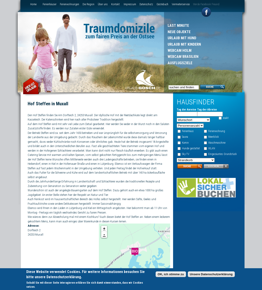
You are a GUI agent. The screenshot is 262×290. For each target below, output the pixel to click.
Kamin (184, 142)
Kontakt (115, 4)
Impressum (130, 4)
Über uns (103, 4)
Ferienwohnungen (69, 4)
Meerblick (213, 136)
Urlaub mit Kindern (184, 44)
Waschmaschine (216, 142)
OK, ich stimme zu (171, 275)
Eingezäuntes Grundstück (222, 154)
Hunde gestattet (190, 148)
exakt (225, 118)
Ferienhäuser (49, 4)
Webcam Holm (179, 50)
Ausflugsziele (180, 63)
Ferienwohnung (216, 131)
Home (33, 4)
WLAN (211, 148)
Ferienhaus (187, 131)
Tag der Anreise (186, 109)
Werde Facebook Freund (206, 4)
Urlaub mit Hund (182, 38)
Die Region (88, 4)
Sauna (184, 136)
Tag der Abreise (207, 109)
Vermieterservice (181, 4)
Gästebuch (162, 4)
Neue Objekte (179, 32)
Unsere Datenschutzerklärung (211, 275)
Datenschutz (146, 4)
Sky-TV (185, 154)
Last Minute (178, 25)
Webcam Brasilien (183, 56)
